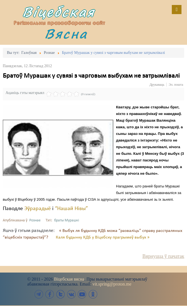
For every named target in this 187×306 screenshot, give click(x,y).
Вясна (66, 34)
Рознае (35, 220)
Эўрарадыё (37, 208)
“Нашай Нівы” (71, 208)
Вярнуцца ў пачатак (163, 256)
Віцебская (58, 12)
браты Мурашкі (66, 220)
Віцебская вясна (69, 279)
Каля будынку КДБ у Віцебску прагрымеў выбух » (102, 237)
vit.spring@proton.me (112, 284)
